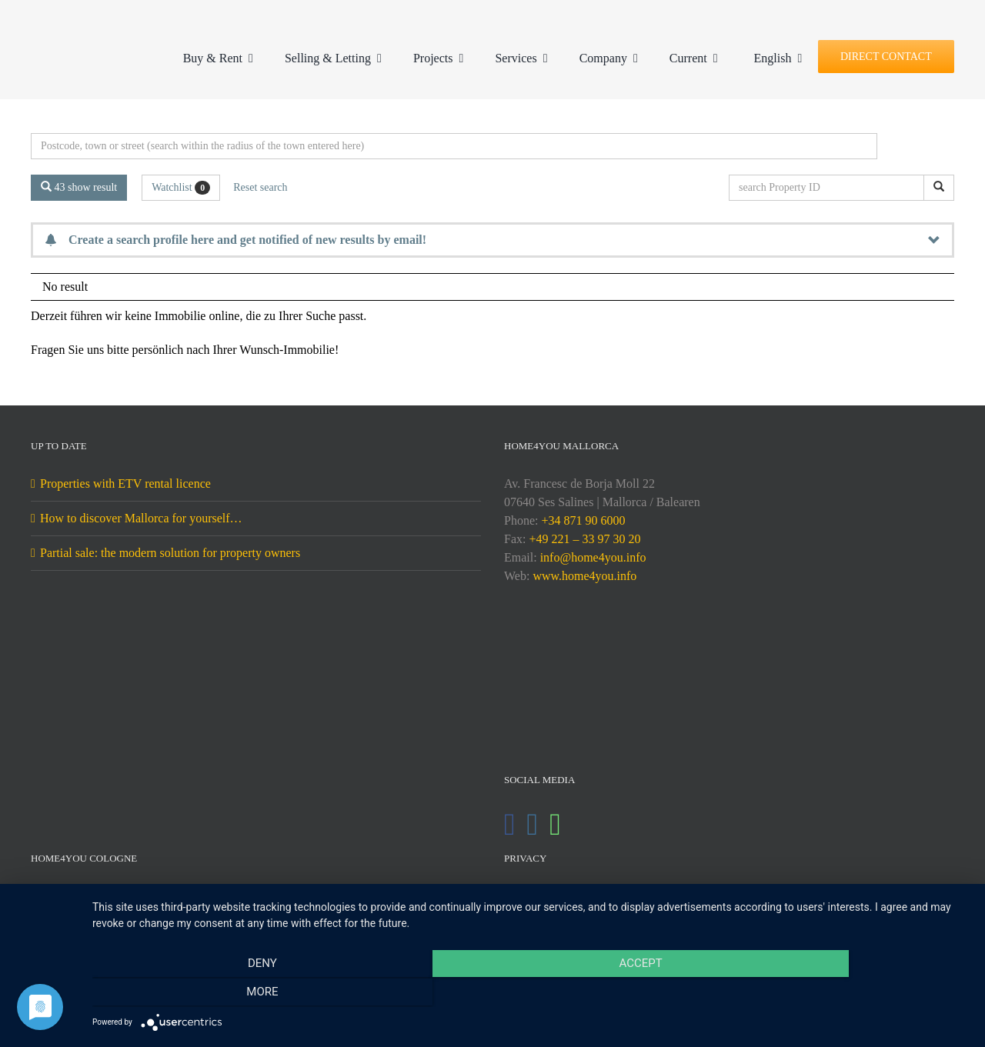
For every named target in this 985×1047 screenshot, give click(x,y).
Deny (224, 994)
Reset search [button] (260, 187)
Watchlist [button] (181, 188)
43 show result (79, 187)
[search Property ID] (829, 188)
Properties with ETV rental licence (125, 483)
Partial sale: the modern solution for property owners (170, 552)
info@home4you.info (593, 557)
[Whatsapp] (555, 824)
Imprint (531, 895)
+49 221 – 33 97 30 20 (584, 538)
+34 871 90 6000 (583, 520)
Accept (531, 994)
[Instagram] (533, 824)
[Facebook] (510, 824)
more (837, 994)
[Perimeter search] (454, 146)
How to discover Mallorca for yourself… (141, 518)
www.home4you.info (584, 575)
